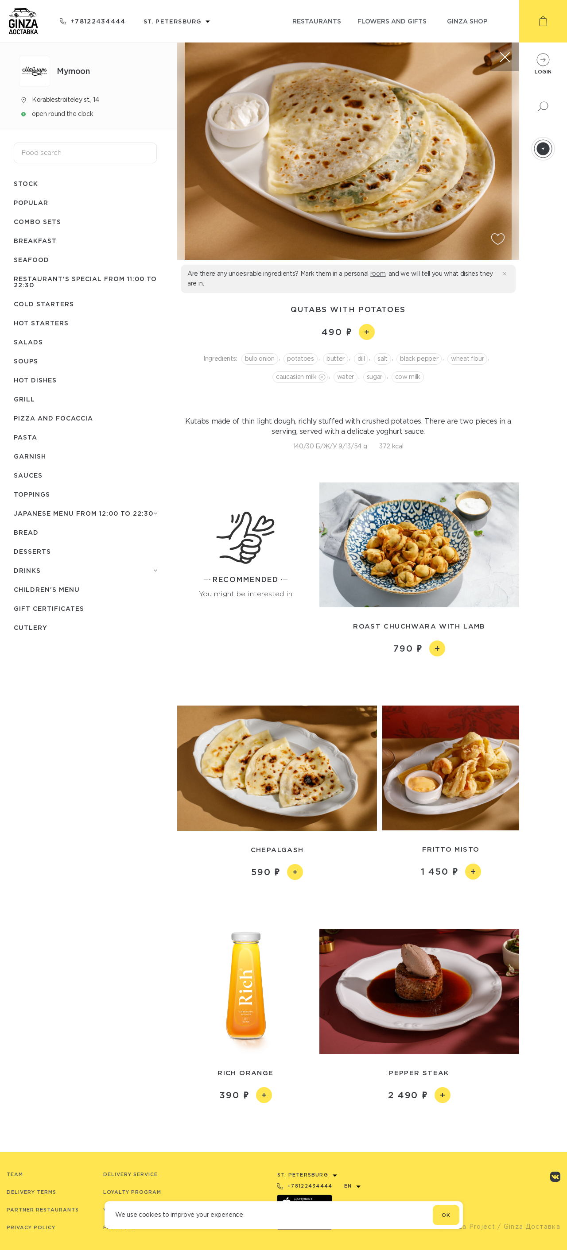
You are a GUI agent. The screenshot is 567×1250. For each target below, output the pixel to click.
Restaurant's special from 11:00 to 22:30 (85, 281)
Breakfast (35, 240)
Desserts (32, 551)
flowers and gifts (392, 21)
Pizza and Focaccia (53, 418)
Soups (26, 361)
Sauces (28, 475)
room (378, 273)
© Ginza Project (467, 1226)
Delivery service (130, 1174)
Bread (26, 532)
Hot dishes (35, 380)
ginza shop (467, 21)
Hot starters (41, 323)
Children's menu (47, 589)
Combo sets (37, 221)
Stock (26, 183)
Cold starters (44, 304)
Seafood (31, 259)
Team (15, 1174)
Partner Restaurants (43, 1209)
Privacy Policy (31, 1227)
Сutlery (30, 627)
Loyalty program (132, 1192)
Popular (31, 202)
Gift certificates (49, 608)
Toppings (32, 494)
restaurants (316, 21)
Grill (24, 399)
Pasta (25, 437)
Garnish (30, 456)
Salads (28, 342)
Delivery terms (31, 1192)
